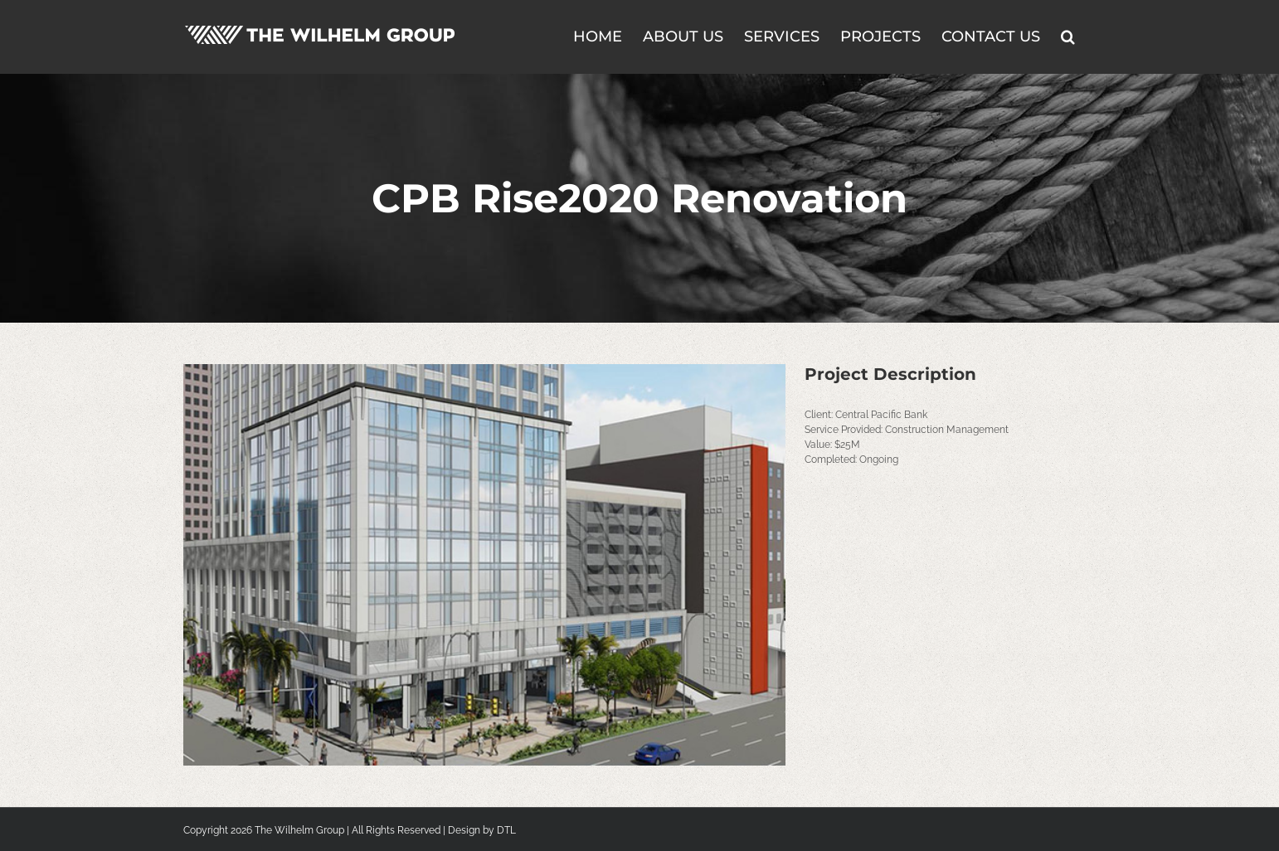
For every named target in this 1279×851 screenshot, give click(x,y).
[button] (1068, 35)
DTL (506, 830)
